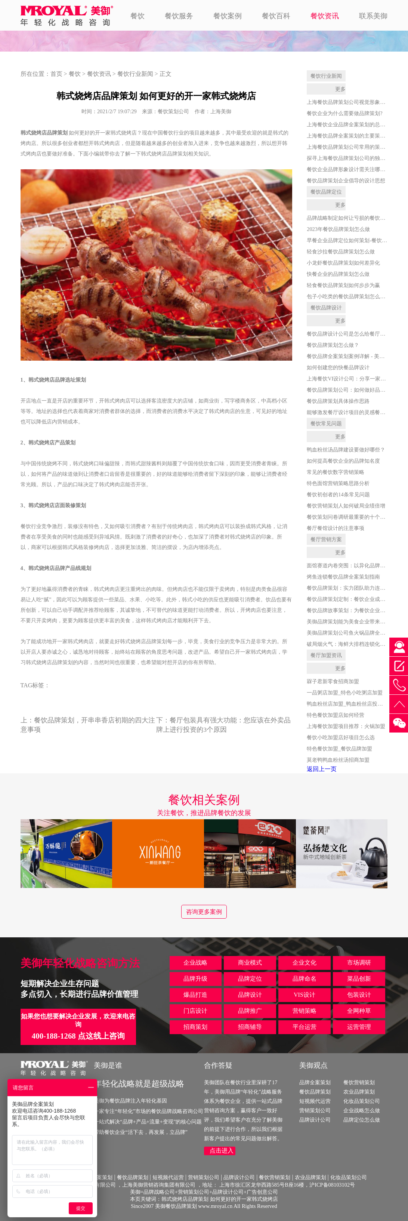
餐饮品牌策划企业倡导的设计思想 (346, 181)
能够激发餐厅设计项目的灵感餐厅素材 (351, 412)
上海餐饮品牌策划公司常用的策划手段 (351, 147)
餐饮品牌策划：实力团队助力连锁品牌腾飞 (356, 588)
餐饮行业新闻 (135, 74)
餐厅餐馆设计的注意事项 (335, 528)
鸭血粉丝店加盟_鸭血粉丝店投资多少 (350, 704)
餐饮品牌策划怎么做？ (333, 345)
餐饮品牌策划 (315, 1092)
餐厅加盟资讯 (326, 655)
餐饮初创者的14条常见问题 (338, 494)
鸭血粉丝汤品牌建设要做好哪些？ (346, 450)
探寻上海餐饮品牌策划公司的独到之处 (351, 158)
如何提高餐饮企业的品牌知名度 (343, 461)
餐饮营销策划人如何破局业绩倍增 (346, 506)
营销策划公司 (315, 1110)
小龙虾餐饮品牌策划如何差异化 (343, 263)
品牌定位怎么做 (361, 1120)
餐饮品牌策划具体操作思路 (338, 401)
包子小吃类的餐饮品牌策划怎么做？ (348, 296)
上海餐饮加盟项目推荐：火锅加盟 (346, 726)
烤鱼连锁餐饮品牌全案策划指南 (343, 577)
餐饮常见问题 (326, 423)
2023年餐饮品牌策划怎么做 (338, 229)
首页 (56, 74)
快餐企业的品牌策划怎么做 (338, 274)
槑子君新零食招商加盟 (333, 681)
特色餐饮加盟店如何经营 (335, 715)
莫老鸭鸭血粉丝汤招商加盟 (338, 760)
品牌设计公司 (315, 1120)
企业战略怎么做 (361, 1110)
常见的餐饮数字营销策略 (335, 472)
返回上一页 (322, 769)
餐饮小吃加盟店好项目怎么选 (341, 737)
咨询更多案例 (204, 912)
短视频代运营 (315, 1101)
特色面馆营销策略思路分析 (338, 483)
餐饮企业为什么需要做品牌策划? (344, 113)
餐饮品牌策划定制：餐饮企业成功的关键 (354, 599)
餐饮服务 (179, 16)
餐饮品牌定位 (326, 192)
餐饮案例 (227, 16)
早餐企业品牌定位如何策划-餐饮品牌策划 (355, 240)
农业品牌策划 (359, 1092)
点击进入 (222, 1150)
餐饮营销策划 (359, 1082)
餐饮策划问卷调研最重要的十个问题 (348, 517)
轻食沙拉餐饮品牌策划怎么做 (341, 252)
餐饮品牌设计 (326, 308)
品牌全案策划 (315, 1082)
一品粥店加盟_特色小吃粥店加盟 (345, 693)
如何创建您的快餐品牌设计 (338, 367)
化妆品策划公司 (361, 1101)
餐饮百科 (276, 16)
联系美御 (373, 16)
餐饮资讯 (324, 16)
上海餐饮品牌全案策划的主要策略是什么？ (356, 136)
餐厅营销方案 (326, 539)
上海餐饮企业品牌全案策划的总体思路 (351, 124)
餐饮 (137, 16)
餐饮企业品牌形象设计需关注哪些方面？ (354, 169)
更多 (340, 89)
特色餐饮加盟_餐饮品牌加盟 (339, 749)
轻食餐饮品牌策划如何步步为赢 (343, 285)
